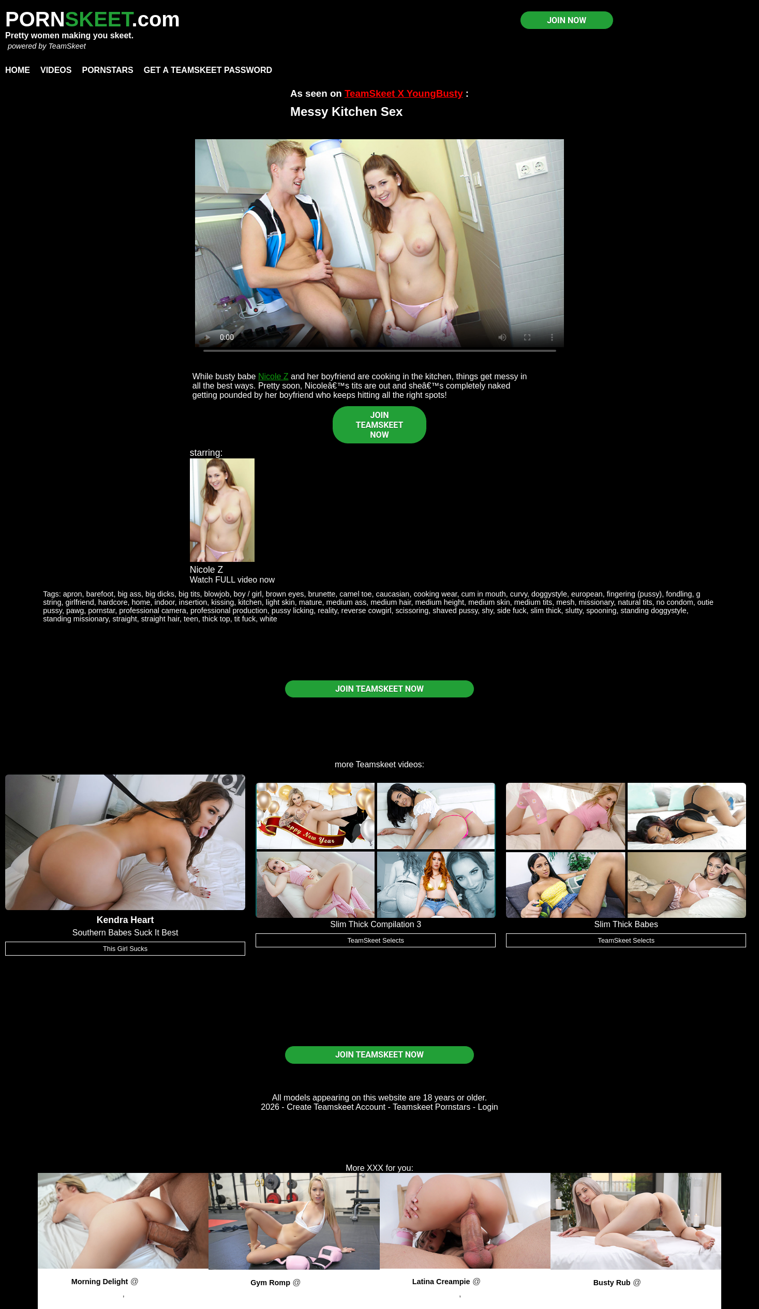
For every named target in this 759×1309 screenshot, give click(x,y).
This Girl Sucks (125, 949)
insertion (193, 602)
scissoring (411, 610)
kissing (222, 602)
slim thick (545, 610)
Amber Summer (492, 1293)
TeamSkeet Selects (375, 940)
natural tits (635, 602)
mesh (565, 602)
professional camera (152, 610)
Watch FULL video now (232, 579)
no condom (675, 602)
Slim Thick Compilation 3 (375, 924)
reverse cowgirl (366, 610)
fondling (679, 594)
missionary (596, 602)
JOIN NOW (566, 20)
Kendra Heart (125, 920)
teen (191, 619)
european (587, 594)
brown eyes (285, 594)
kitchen (250, 602)
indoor (165, 602)
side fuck (512, 610)
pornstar (101, 610)
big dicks (159, 594)
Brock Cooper (97, 1293)
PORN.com (92, 19)
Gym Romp (270, 1282)
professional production (228, 610)
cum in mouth (483, 594)
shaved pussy (455, 610)
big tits (189, 594)
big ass (129, 594)
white (268, 619)
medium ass (346, 602)
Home (17, 70)
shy (487, 610)
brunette (321, 594)
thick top (216, 619)
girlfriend (80, 602)
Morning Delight (99, 1281)
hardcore (113, 602)
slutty (574, 610)
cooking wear (435, 594)
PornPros (158, 1281)
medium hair (390, 602)
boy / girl (247, 594)
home (141, 602)
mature (310, 602)
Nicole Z (273, 376)
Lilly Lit (294, 1294)
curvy (518, 594)
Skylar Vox (636, 1294)
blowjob (217, 594)
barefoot (100, 594)
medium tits (533, 602)
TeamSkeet (66, 46)
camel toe (355, 594)
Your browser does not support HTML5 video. (380, 243)
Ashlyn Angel (151, 1293)
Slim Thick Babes (626, 924)
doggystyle (549, 594)
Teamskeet (376, 764)
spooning (601, 610)
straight (124, 619)
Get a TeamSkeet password (208, 70)
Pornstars (107, 70)
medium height (439, 602)
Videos (55, 70)
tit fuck (245, 619)
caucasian (393, 594)
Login (488, 1107)
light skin (280, 602)
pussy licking (293, 610)
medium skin (489, 602)
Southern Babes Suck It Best (125, 932)
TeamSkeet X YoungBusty (404, 93)
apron (72, 594)
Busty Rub (612, 1282)
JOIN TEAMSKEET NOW (380, 425)
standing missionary (75, 619)
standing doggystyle (654, 610)
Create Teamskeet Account (336, 1107)
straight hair (160, 619)
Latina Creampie (441, 1281)
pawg (75, 610)
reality (327, 610)
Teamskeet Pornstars (431, 1107)
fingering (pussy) (634, 594)
